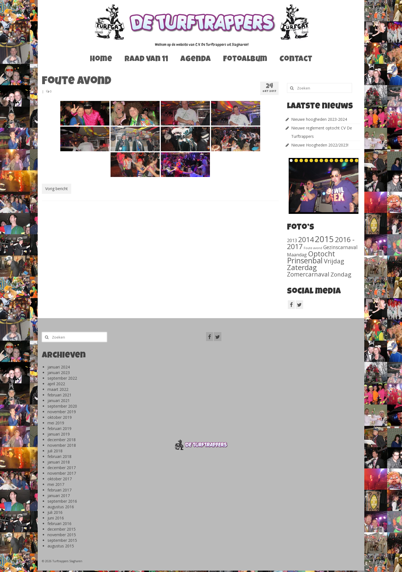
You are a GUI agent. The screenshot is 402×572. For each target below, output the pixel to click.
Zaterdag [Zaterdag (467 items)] (302, 267)
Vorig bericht (56, 188)
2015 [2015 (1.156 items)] (324, 239)
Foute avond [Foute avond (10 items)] (313, 248)
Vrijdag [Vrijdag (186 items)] (334, 261)
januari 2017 (58, 495)
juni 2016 (55, 518)
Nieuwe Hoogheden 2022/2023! (319, 145)
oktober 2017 (59, 478)
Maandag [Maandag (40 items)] (297, 255)
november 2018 (61, 445)
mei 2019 (55, 423)
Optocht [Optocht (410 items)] (321, 253)
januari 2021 (58, 400)
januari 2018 (58, 462)
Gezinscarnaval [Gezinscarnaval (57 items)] (340, 247)
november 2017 (61, 473)
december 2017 (61, 467)
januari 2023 (58, 372)
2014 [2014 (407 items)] (306, 239)
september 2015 (62, 540)
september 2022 (62, 378)
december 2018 (61, 439)
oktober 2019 (59, 417)
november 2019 (61, 411)
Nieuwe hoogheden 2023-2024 (319, 119)
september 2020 (62, 406)
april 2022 (56, 383)
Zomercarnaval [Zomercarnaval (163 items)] (308, 274)
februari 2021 (59, 395)
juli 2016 (55, 512)
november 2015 (61, 534)
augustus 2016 (60, 506)
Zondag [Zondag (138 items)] (341, 274)
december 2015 (61, 529)
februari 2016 (59, 523)
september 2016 (62, 501)
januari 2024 (58, 367)
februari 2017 (59, 490)
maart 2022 (57, 389)
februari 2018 (59, 456)
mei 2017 (55, 484)
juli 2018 (55, 450)
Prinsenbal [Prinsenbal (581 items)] (305, 261)
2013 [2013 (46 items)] (292, 240)
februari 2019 (59, 428)
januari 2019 (58, 434)
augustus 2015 (60, 546)
